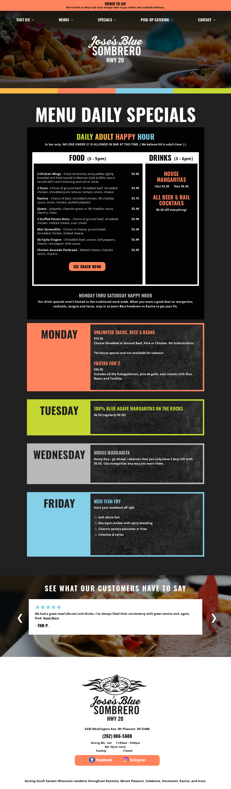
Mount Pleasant (132, 781)
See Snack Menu (87, 266)
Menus (64, 19)
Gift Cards (138, 664)
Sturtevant (170, 781)
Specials (105, 19)
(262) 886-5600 (117, 736)
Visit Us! (23, 19)
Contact (204, 19)
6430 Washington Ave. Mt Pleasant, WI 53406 (117, 729)
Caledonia (153, 781)
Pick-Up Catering (155, 19)
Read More (51, 618)
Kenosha (112, 781)
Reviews (20, 664)
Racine (185, 781)
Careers (211, 664)
